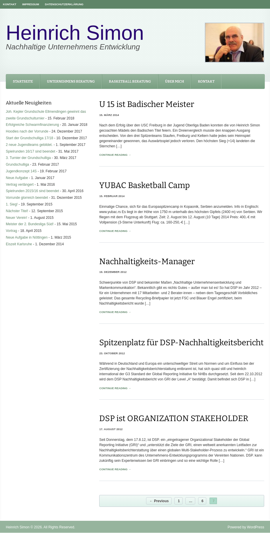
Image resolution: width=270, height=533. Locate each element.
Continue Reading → (115, 154)
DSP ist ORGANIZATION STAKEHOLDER (173, 418)
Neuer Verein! (16, 218)
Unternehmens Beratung (71, 81)
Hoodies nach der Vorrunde (27, 131)
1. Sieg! (12, 204)
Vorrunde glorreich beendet (27, 198)
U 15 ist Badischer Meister (146, 104)
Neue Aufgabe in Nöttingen (26, 237)
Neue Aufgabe (17, 178)
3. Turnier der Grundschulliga (28, 158)
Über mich (174, 81)
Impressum (30, 4)
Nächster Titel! (17, 211)
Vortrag (11, 231)
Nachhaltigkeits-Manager (147, 261)
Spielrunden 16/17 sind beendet (30, 151)
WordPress (255, 527)
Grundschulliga (17, 164)
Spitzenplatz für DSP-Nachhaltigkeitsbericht (181, 342)
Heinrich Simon (75, 33)
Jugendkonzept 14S (21, 171)
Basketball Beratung (130, 81)
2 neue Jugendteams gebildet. (29, 145)
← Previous (159, 501)
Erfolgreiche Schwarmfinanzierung (32, 125)
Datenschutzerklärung (64, 4)
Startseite (23, 81)
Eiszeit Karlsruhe (19, 244)
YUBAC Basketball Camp (144, 185)
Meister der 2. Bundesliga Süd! (30, 224)
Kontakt (9, 4)
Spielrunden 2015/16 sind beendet (32, 191)
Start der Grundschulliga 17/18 (29, 138)
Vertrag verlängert (19, 185)
